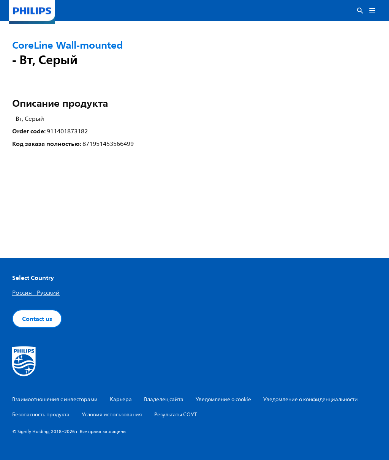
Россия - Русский (36, 293)
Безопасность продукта (41, 414)
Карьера (121, 399)
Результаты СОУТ (175, 414)
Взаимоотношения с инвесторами (55, 399)
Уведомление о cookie (223, 399)
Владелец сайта (163, 399)
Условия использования (112, 414)
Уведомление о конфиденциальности (310, 399)
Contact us (37, 318)
